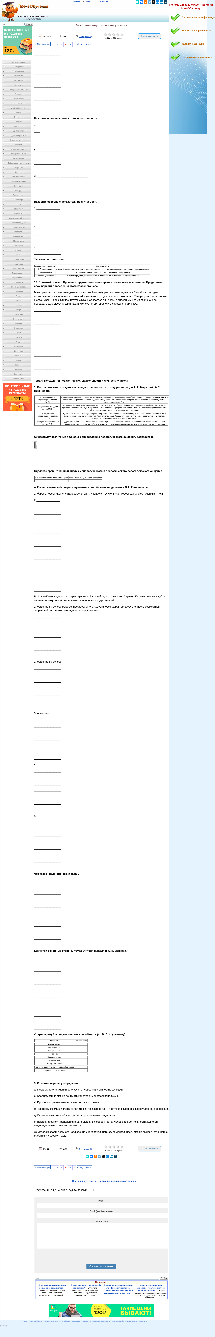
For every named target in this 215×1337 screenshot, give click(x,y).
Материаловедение (18, 223)
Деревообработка (18, 136)
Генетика (18, 113)
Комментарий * (101, 1221)
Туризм (18, 333)
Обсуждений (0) (85, 37)
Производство (18, 282)
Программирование (18, 278)
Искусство (19, 168)
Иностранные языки (18, 154)
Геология (18, 122)
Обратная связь (103, 1)
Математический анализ (18, 218)
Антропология (18, 71)
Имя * (101, 1201)
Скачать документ (149, 36)
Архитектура (19, 80)
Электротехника (18, 379)
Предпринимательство (18, 90)
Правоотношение (18, 273)
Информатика (18, 158)
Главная (76, 1)
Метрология (18, 246)
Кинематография (18, 177)
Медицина (18, 232)
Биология (18, 94)
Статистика (18, 314)
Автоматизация (18, 62)
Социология (18, 305)
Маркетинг (18, 209)
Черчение (18, 365)
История (18, 172)
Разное (18, 301)
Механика (19, 250)
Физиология (18, 347)
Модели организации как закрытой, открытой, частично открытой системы (150, 1288)
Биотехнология (18, 99)
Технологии (18, 328)
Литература (18, 200)
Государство (19, 126)
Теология (18, 324)
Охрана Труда (18, 259)
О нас (88, 1)
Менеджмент (18, 236)
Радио (18, 296)
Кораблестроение (18, 181)
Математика (18, 214)
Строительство (18, 319)
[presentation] (59, 1257)
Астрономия (18, 85)
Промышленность (18, 287)
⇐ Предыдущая (42, 44)
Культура (18, 191)
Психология (18, 292)
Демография (19, 131)
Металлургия (18, 241)
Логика (18, 204)
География (18, 117)
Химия (18, 360)
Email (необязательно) (101, 1211)
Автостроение (18, 67)
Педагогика (18, 264)
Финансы (18, 356)
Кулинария (18, 186)
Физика (18, 342)
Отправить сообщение (101, 1266)
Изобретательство (18, 149)
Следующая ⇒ (84, 44)
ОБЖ (19, 255)
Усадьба (18, 337)
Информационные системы (18, 163)
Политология (18, 269)
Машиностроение (18, 227)
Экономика (18, 374)
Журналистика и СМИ (18, 140)
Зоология (18, 145)
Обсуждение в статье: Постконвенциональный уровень (104, 1181)
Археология (18, 76)
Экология (18, 370)
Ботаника (18, 103)
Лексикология (18, 195)
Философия (18, 351)
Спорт (18, 310)
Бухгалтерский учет (18, 108)
